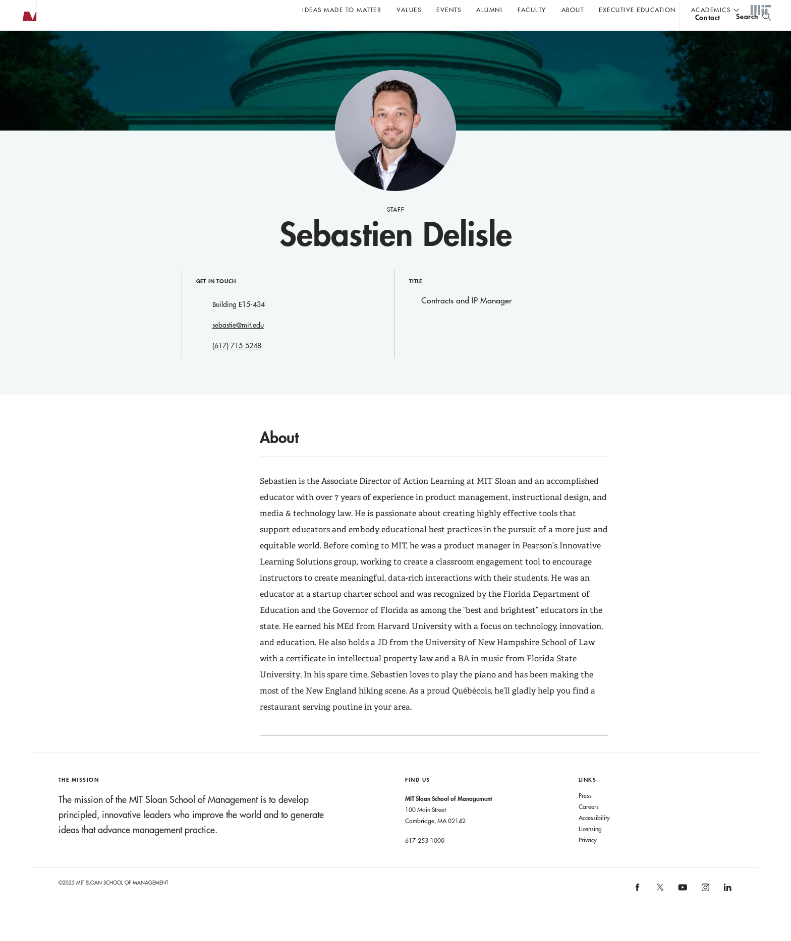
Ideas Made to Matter (341, 10)
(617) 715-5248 (236, 365)
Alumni (489, 10)
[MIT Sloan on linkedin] (726, 910)
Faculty (532, 10)
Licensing (590, 849)
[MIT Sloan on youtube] (681, 913)
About (572, 10)
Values (409, 10)
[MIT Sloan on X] (659, 910)
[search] (753, 35)
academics (711, 10)
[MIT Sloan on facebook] (638, 910)
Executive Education (637, 10)
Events (448, 10)
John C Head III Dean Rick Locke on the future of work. (279, 35)
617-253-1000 (424, 860)
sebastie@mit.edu (238, 345)
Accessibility (594, 838)
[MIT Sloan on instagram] (704, 910)
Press (585, 815)
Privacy (588, 860)
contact (707, 37)
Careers (589, 827)
